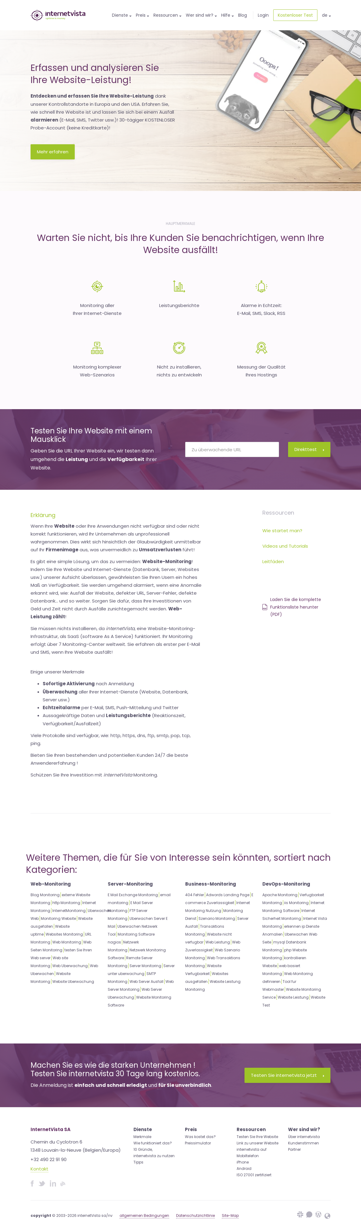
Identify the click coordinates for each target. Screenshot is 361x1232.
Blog (242, 15)
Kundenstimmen (303, 1143)
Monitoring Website (58, 918)
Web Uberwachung (70, 965)
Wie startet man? (282, 530)
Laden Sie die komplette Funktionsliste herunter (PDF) (291, 606)
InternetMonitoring (69, 910)
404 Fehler (194, 894)
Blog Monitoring (45, 894)
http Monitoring (66, 902)
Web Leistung (217, 942)
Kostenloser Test (295, 15)
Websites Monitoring (64, 934)
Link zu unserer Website (257, 1143)
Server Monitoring (145, 965)
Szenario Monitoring (217, 918)
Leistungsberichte (179, 305)
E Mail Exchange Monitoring (133, 894)
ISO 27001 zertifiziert (254, 1174)
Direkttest (309, 449)
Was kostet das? (200, 1136)
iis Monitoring (296, 902)
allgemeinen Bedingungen (144, 1215)
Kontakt (39, 1169)
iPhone (243, 1162)
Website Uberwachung (73, 981)
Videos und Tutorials (285, 546)
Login (263, 15)
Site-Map (230, 1215)
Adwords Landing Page (227, 894)
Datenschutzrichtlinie (195, 1215)
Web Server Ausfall (146, 981)
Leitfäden (273, 561)
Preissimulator (198, 1143)
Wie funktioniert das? (152, 1143)
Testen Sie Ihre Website (257, 1136)
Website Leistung (293, 997)
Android (244, 1168)
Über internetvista (304, 1136)
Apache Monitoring (279, 894)
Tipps (138, 1162)
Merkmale (142, 1136)
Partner (294, 1149)
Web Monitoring (66, 942)
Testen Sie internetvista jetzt (287, 1075)
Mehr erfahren (52, 152)
